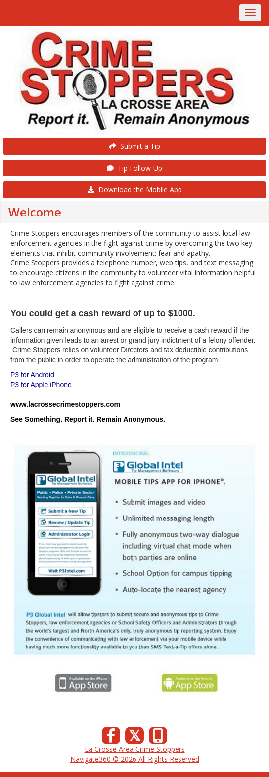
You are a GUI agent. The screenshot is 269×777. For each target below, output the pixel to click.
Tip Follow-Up (134, 168)
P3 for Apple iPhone (41, 384)
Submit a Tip (134, 146)
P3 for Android (32, 375)
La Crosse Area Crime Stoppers (135, 749)
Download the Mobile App (135, 189)
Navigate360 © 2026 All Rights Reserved (134, 759)
